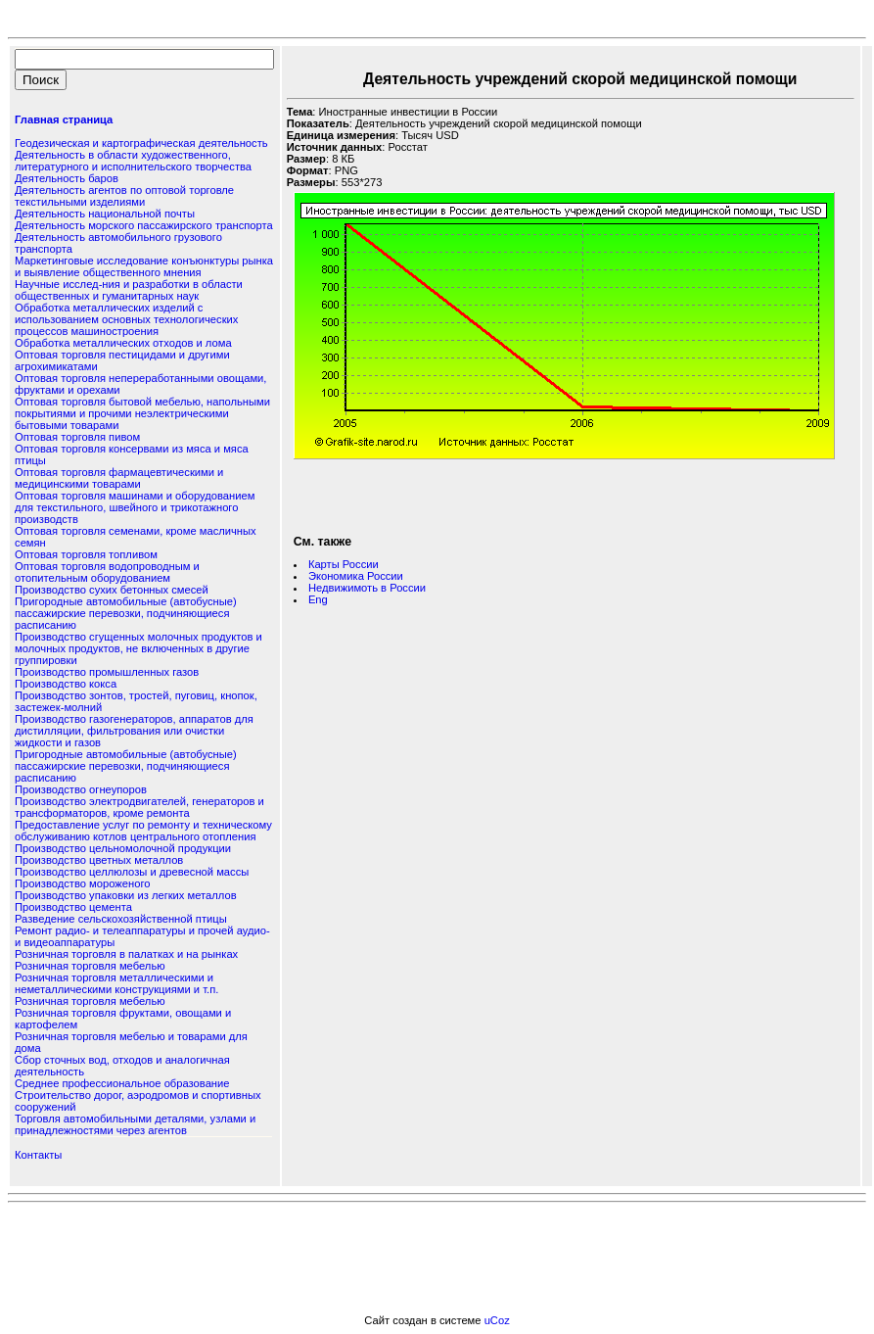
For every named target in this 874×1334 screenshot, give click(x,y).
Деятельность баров (66, 178)
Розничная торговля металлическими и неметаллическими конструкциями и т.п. (116, 983)
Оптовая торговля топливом (86, 554)
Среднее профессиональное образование (122, 1083)
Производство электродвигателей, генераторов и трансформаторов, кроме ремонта (139, 807)
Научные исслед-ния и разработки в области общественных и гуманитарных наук (129, 290)
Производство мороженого (82, 883)
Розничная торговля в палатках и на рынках (126, 954)
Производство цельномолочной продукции (123, 848)
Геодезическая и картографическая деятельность (141, 143)
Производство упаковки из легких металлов (126, 895)
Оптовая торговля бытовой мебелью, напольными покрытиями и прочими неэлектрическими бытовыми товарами (142, 413)
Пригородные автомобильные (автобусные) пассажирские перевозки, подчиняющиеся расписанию (126, 613)
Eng (318, 599)
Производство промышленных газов (107, 672)
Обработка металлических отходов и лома (123, 343)
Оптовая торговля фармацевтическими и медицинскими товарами (119, 478)
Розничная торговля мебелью (90, 966)
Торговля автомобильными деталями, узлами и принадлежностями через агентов (135, 1124)
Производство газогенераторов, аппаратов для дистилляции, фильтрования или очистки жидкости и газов (134, 730)
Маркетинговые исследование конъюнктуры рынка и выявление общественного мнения (144, 266)
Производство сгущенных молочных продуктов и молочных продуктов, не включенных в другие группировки (138, 648)
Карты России (343, 564)
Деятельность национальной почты (105, 213)
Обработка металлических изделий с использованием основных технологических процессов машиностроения (126, 319)
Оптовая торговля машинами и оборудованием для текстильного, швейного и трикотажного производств (134, 507)
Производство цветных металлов (99, 860)
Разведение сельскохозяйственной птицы (121, 919)
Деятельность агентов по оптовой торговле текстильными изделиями (124, 196)
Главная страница (64, 119)
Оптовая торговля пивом (77, 437)
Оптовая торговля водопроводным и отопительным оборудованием (107, 572)
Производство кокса (65, 684)
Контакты (38, 1155)
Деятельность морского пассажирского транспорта (144, 225)
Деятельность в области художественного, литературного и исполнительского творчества (133, 160)
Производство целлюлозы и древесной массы (132, 872)
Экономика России (355, 576)
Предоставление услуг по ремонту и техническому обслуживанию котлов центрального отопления (143, 830)
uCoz (497, 1320)
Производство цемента (73, 907)
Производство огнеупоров (81, 789)
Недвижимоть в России (367, 588)
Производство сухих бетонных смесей (111, 590)
